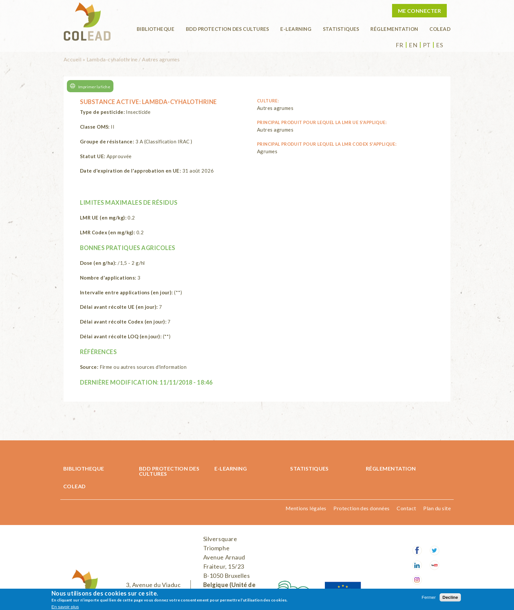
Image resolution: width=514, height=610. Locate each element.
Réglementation (394, 29)
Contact (406, 508)
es (439, 45)
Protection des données (361, 508)
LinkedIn (417, 565)
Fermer (429, 597)
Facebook (417, 550)
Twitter (434, 550)
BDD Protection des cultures (227, 29)
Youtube (434, 565)
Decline (450, 597)
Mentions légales (306, 508)
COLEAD (439, 29)
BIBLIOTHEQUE (155, 29)
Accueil (72, 59)
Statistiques (341, 29)
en (413, 45)
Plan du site (437, 508)
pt (427, 45)
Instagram (417, 580)
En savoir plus (65, 606)
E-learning (295, 29)
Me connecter (419, 11)
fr (400, 45)
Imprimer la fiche (94, 86)
